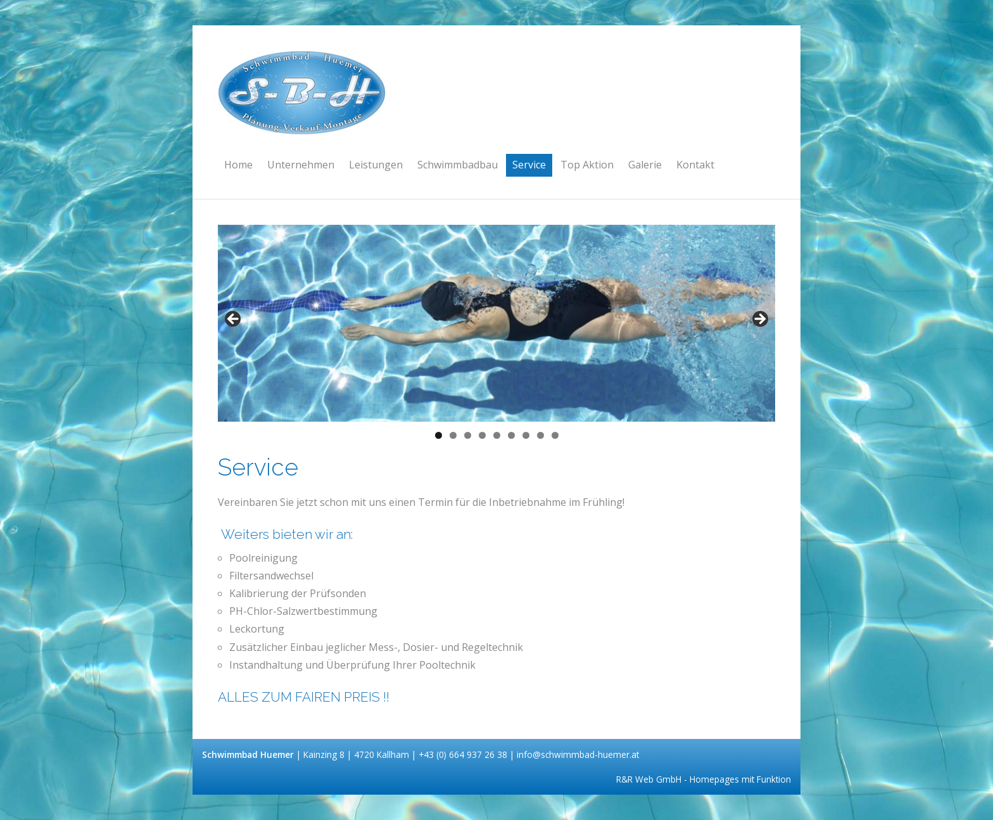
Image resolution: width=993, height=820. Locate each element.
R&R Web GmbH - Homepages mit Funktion (703, 779)
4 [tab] (482, 435)
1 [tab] (438, 435)
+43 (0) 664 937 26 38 (464, 754)
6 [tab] (511, 435)
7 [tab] (525, 435)
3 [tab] (467, 435)
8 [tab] (540, 435)
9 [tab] (555, 435)
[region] (496, 323)
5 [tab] (496, 435)
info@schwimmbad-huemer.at (578, 754)
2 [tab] (453, 435)
